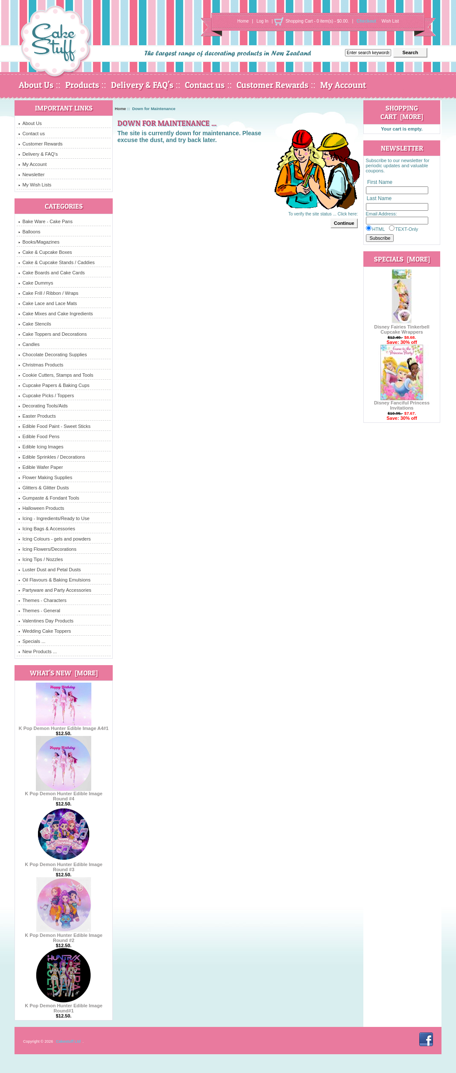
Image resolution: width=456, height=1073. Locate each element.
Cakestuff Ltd (68, 1041)
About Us (36, 85)
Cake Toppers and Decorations (52, 334)
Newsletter (31, 174)
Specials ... (31, 641)
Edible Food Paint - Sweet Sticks (54, 426)
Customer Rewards (272, 85)
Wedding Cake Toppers (44, 631)
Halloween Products (41, 508)
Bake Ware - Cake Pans (45, 221)
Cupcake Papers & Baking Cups (53, 385)
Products (82, 85)
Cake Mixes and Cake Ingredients (55, 313)
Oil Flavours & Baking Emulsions (54, 579)
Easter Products (37, 416)
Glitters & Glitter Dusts (43, 487)
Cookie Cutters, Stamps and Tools (55, 375)
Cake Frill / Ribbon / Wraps (48, 293)
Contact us (205, 85)
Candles (28, 344)
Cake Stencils (34, 323)
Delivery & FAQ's (142, 85)
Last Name (379, 199)
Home (243, 21)
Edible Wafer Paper (40, 467)
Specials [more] (402, 259)
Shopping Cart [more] (401, 112)
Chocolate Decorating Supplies (52, 354)
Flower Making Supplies (45, 477)
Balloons (29, 231)
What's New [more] (64, 673)
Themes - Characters (42, 600)
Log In (263, 21)
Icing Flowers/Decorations (47, 549)
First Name (379, 182)
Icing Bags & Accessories (46, 528)
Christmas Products (40, 364)
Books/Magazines (38, 241)
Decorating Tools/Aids (42, 405)
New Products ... (37, 651)
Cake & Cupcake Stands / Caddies (56, 262)
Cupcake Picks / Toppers (46, 395)
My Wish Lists (34, 184)
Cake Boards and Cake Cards (51, 272)
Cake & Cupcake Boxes (45, 252)
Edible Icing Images (40, 446)
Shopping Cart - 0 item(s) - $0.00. (317, 21)
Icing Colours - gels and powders (54, 538)
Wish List (390, 21)
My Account (343, 85)
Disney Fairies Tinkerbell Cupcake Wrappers (401, 327)
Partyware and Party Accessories (54, 590)
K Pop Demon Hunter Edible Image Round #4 (63, 794)
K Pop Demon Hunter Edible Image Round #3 (63, 865)
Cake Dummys (35, 282)
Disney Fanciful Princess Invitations (402, 403)
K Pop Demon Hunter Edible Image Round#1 (63, 1006)
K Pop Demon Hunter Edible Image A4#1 (63, 726)
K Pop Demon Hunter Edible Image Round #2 (63, 935)
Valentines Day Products (45, 620)
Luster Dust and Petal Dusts (49, 569)
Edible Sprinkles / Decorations (51, 456)
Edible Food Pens (38, 436)
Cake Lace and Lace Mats (47, 303)
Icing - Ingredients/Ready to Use (53, 518)
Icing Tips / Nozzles (40, 559)
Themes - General (39, 610)
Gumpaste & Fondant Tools (48, 497)
